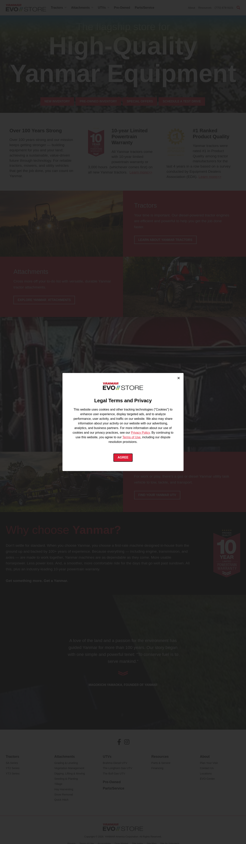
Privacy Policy (140, 432)
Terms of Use (131, 437)
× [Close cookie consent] (178, 378)
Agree (123, 457)
